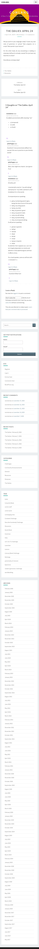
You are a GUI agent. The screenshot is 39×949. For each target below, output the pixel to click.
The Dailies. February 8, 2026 (13, 432)
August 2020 (8, 789)
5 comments (30, 34)
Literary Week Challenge (12, 553)
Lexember (8, 545)
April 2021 (8, 758)
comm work (8, 511)
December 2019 (9, 820)
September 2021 (10, 739)
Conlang (5, 2)
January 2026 (9, 592)
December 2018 (9, 866)
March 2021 (8, 762)
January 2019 (9, 862)
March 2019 (8, 855)
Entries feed (8, 377)
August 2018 (8, 882)
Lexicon (7, 549)
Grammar (8, 534)
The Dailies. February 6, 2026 (13, 440)
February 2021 (9, 766)
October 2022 (9, 689)
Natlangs (7, 557)
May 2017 (7, 939)
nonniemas (20, 34)
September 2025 (10, 608)
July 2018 (7, 885)
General (7, 471)
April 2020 (8, 804)
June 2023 (8, 658)
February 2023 (9, 673)
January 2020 (9, 816)
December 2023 (9, 635)
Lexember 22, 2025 (19, 404)
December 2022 (9, 681)
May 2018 (7, 893)
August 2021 (8, 743)
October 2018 (9, 874)
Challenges (8, 464)
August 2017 (8, 928)
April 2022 (8, 712)
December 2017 (9, 912)
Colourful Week (9, 503)
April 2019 (8, 851)
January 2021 (9, 770)
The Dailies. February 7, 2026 (13, 436)
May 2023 (7, 662)
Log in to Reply (10, 141)
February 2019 (9, 858)
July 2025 (7, 615)
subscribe (8, 302)
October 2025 (9, 604)
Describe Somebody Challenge (14, 522)
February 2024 (9, 627)
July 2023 (7, 654)
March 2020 (8, 808)
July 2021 (7, 747)
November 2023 (9, 639)
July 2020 (7, 793)
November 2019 (9, 824)
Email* (13, 348)
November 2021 (9, 731)
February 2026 (9, 588)
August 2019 (8, 835)
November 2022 (9, 685)
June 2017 (8, 936)
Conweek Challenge (11, 518)
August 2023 (8, 650)
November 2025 (9, 600)
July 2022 (7, 700)
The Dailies (7, 71)
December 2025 (9, 596)
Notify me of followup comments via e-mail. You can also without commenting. (18, 300)
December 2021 (9, 727)
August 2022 (8, 696)
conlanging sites (10, 514)
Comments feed (9, 381)
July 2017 (7, 932)
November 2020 (9, 777)
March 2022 (8, 716)
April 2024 (8, 619)
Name (13, 341)
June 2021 (8, 750)
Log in (6, 373)
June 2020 (8, 797)
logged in (15, 293)
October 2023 (9, 642)
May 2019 (7, 847)
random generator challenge (13, 568)
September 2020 (10, 785)
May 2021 (7, 754)
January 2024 (9, 631)
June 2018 (8, 889)
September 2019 (10, 831)
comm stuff (8, 507)
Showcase (8, 479)
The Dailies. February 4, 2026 (13, 448)
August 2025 (8, 612)
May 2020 (7, 801)
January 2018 (9, 909)
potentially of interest (11, 561)
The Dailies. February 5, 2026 (13, 444)
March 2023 (8, 669)
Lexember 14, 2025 (19, 412)
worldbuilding (9, 572)
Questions (8, 565)
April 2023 (8, 666)
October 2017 (9, 920)
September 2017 (10, 924)
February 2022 (9, 720)
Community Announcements (13, 468)
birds (6, 499)
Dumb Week (8, 530)
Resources (8, 475)
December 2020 (9, 774)
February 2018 (9, 905)
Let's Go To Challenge (11, 541)
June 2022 (8, 704)
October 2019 (9, 828)
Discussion (7, 73)
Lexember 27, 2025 (19, 401)
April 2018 (8, 897)
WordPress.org (9, 385)
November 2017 (9, 916)
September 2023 (10, 646)
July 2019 (7, 839)
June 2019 (8, 843)
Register (7, 369)
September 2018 (10, 878)
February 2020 (9, 812)
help (6, 538)
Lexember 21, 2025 (19, 408)
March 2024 (8, 623)
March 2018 (8, 901)
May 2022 (7, 708)
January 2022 (9, 723)
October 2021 (9, 735)
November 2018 (9, 870)
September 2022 (10, 693)
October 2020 (9, 781)
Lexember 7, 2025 (19, 416)
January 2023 (9, 677)
